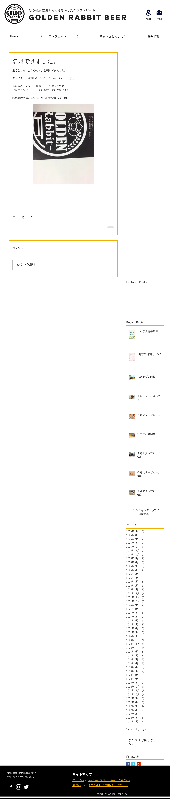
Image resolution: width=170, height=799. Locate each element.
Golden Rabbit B (99, 780)
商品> (76, 785)
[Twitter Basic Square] (133, 764)
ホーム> (78, 780)
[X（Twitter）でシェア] (22, 217)
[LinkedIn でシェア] (31, 217)
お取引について (116, 785)
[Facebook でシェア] (14, 217)
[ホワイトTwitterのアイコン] (26, 787)
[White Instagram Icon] (18, 787)
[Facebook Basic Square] (128, 764)
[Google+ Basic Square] (139, 764)
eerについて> (120, 780)
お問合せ (95, 785)
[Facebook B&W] (11, 787)
